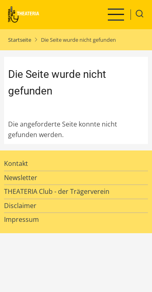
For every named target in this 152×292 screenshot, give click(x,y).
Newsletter (20, 177)
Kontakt (16, 163)
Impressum (21, 219)
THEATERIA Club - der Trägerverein (56, 191)
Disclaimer (20, 205)
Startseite (19, 39)
